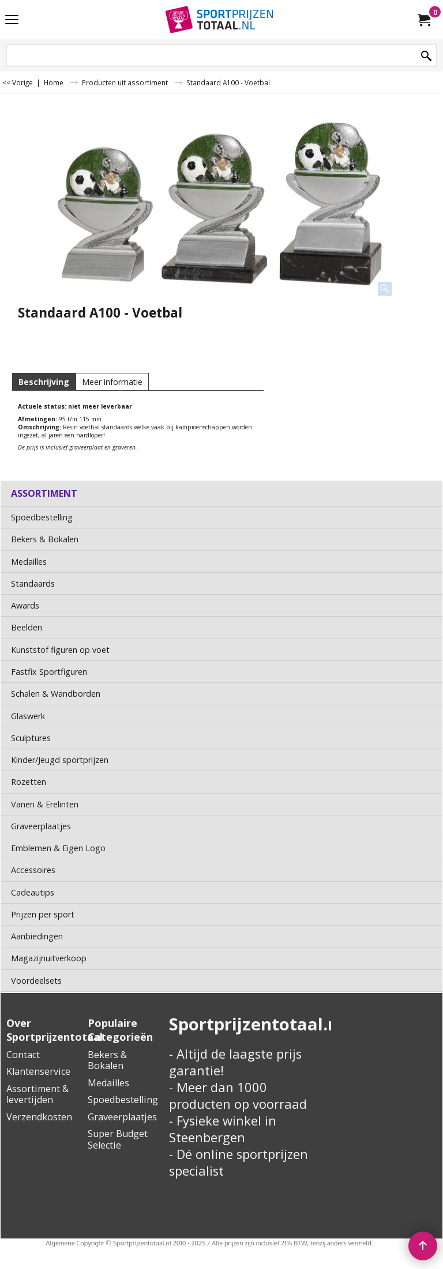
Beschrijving (43, 381)
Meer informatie (112, 381)
